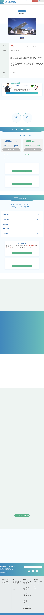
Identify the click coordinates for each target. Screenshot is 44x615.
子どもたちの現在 (5, 581)
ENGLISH (41, 0)
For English (36, 588)
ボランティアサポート (27, 590)
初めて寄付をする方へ (5, 579)
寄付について (14, 579)
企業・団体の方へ (15, 583)
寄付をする (35, 0)
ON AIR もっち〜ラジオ (27, 595)
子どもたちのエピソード (27, 581)
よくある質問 (36, 579)
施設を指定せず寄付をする (17, 581)
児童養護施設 (26, 600)
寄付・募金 (25, 601)
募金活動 (25, 588)
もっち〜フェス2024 (27, 587)
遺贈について (15, 589)
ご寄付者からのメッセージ (28, 583)
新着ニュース (26, 602)
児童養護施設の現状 (27, 582)
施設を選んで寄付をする (10, 5)
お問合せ (35, 586)
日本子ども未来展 (26, 593)
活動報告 (24, 579)
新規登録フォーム (22, 184)
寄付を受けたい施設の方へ (27, 608)
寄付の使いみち (4, 582)
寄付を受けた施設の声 (5, 585)
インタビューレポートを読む (22, 93)
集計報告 (25, 594)
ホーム (5, 5)
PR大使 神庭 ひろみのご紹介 (38, 581)
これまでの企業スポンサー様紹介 (22, 515)
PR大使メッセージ (26, 596)
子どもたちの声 (26, 589)
